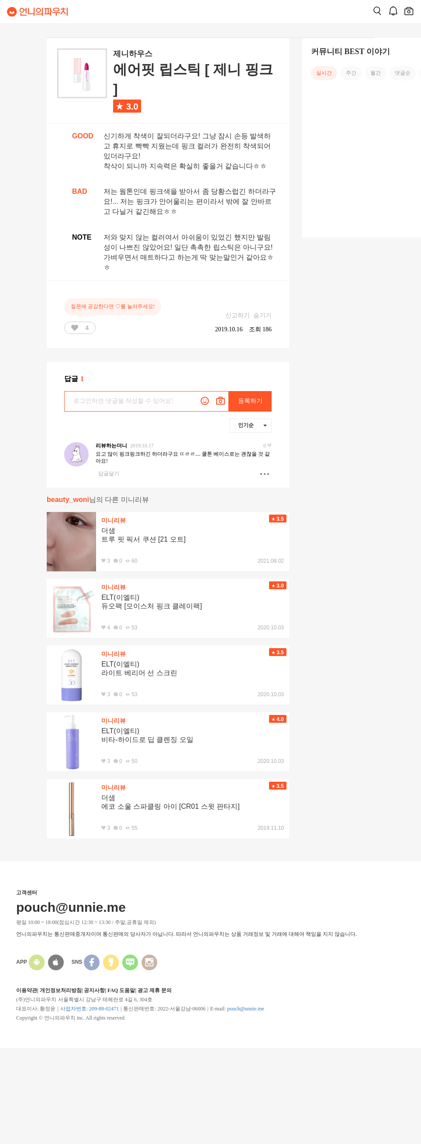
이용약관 (26, 990)
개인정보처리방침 (61, 990)
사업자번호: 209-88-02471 (89, 1009)
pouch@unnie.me (245, 1009)
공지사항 (94, 990)
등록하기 (250, 401)
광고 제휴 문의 (155, 990)
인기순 (252, 425)
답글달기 (108, 474)
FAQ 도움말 (121, 990)
